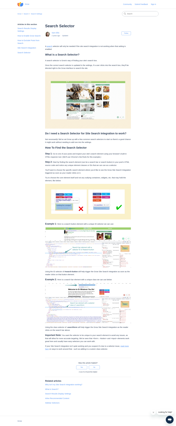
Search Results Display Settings (27, 29)
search (49, 46)
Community (127, 4)
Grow (19, 14)
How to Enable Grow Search (29, 36)
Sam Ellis (55, 33)
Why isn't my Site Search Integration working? (63, 384)
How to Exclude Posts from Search (28, 41)
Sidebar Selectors (52, 403)
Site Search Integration (27, 48)
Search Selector (24, 53)
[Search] (140, 13)
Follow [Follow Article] (126, 33)
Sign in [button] (153, 4)
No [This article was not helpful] (94, 367)
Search (26, 14)
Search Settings (36, 14)
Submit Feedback (141, 4)
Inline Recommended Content (57, 398)
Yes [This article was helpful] (81, 367)
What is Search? (51, 389)
